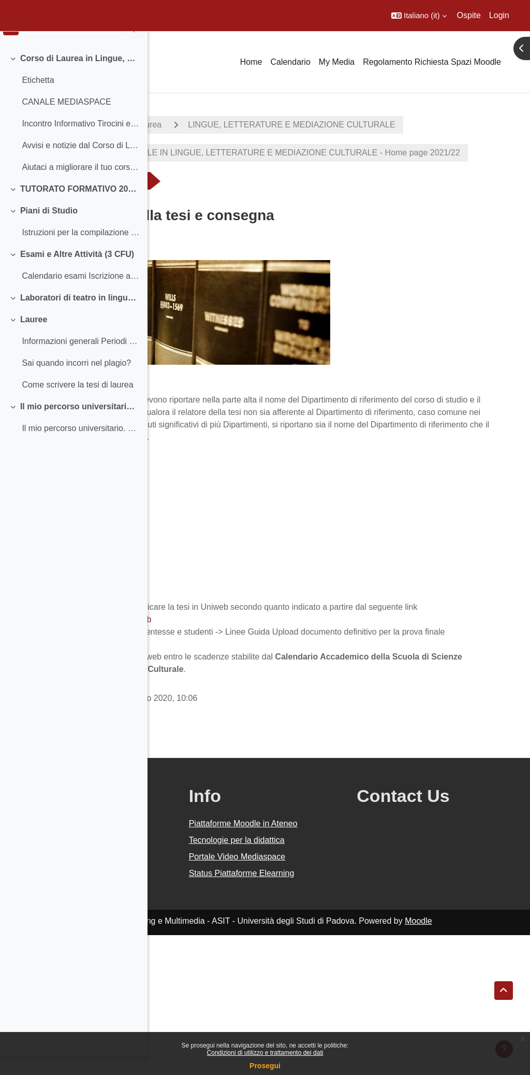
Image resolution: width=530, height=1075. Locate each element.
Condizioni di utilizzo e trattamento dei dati (265, 1052)
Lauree (33, 337)
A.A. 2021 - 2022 (198, 124)
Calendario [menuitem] (290, 62)
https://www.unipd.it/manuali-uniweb (233, 697)
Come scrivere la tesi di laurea (77, 402)
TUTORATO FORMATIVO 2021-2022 (80, 206)
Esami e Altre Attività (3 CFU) (77, 271)
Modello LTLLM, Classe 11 (218, 527)
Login (499, 15)
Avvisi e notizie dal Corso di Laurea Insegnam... (80, 163)
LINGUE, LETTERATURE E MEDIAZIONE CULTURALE (281, 152)
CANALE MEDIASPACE (66, 119)
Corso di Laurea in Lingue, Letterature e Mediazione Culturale (80, 75)
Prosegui (265, 1066)
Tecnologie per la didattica (318, 948)
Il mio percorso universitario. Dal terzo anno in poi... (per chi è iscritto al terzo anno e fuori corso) (80, 445)
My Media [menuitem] (337, 62)
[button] (419, 15)
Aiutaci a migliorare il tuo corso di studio (80, 184)
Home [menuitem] (251, 62)
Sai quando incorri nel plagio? (76, 380)
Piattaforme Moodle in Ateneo (327, 919)
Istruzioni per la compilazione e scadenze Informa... (80, 250)
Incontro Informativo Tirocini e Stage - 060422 (80, 141)
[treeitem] (73, 130)
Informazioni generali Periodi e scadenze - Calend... (80, 358)
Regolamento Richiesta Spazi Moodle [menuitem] (432, 62)
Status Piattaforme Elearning (321, 1006)
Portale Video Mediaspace (312, 977)
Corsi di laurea (282, 124)
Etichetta (38, 97)
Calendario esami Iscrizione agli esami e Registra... (80, 293)
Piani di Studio (49, 228)
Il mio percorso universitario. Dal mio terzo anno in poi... (80, 424)
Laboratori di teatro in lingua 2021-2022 (80, 315)
